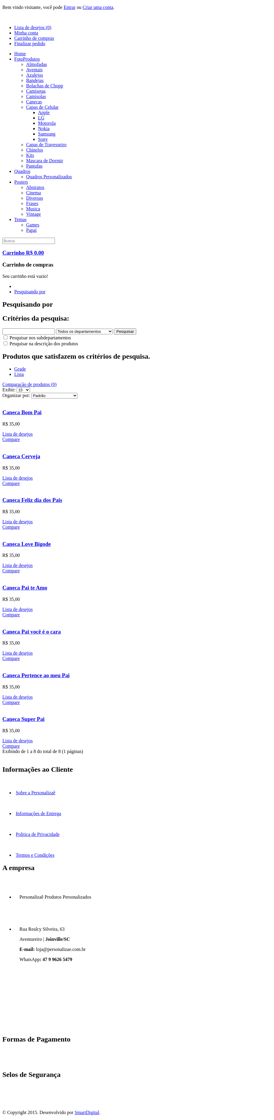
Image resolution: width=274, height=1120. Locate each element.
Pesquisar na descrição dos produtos (41, 343)
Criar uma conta (98, 7)
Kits (30, 155)
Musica (33, 208)
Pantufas (34, 165)
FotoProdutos (27, 59)
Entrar (69, 7)
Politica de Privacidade (38, 834)
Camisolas (36, 96)
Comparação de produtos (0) (29, 384)
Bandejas (35, 80)
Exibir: (8, 389)
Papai (31, 230)
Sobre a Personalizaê (35, 792)
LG (41, 117)
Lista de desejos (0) (32, 27)
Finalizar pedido (29, 43)
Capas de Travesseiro (46, 144)
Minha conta (26, 32)
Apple (44, 112)
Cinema (33, 192)
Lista (19, 374)
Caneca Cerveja (21, 456)
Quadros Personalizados (49, 176)
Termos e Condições (35, 855)
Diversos (34, 198)
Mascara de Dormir (44, 160)
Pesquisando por (29, 291)
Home (20, 53)
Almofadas (36, 64)
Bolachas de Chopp (44, 85)
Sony (43, 139)
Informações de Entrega (38, 813)
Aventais (34, 69)
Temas (20, 219)
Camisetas (36, 91)
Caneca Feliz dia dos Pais (32, 500)
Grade (20, 368)
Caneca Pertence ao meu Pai (35, 675)
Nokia (44, 128)
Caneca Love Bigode (26, 544)
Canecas (34, 101)
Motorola (47, 123)
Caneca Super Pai (23, 719)
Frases (32, 203)
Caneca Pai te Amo (24, 588)
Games (32, 224)
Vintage (33, 214)
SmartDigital (87, 1112)
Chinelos (34, 149)
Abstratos (35, 187)
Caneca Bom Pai (22, 412)
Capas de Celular (42, 107)
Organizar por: (16, 395)
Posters (21, 182)
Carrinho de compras (34, 38)
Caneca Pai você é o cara (31, 631)
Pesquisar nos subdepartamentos (37, 337)
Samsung (47, 133)
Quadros (22, 171)
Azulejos (34, 75)
